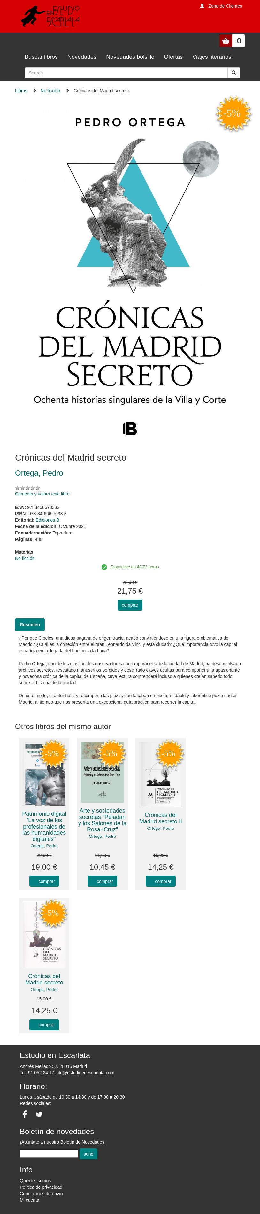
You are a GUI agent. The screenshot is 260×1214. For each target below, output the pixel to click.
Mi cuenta (29, 1199)
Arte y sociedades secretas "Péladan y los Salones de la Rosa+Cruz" (102, 820)
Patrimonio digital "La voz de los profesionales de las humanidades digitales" (44, 826)
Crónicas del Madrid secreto (44, 979)
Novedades (81, 57)
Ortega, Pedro (44, 846)
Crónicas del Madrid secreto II (160, 818)
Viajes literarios (211, 57)
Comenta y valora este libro (42, 493)
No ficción (50, 90)
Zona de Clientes (225, 6)
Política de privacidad (41, 1187)
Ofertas (173, 57)
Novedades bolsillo (130, 57)
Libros (21, 90)
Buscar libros (41, 57)
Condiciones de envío (41, 1193)
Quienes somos (35, 1180)
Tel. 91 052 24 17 (37, 1072)
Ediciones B (47, 520)
